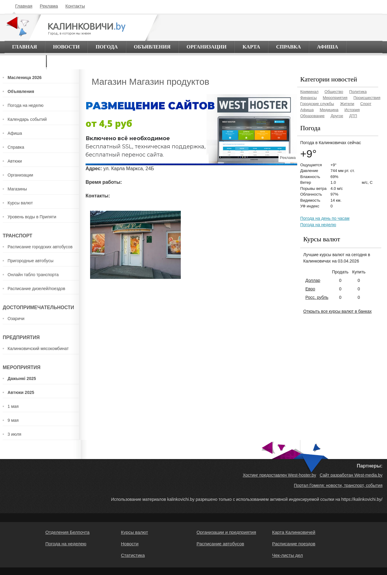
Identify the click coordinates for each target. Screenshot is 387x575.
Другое (337, 116)
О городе (25, 61)
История (351, 109)
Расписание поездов (293, 543)
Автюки (15, 161)
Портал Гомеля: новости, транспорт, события (338, 485)
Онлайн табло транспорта (33, 274)
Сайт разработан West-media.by (351, 475)
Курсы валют (20, 202)
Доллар (312, 280)
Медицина (329, 109)
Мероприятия (335, 97)
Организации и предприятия (226, 532)
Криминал (309, 91)
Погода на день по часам (325, 218)
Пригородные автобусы (31, 260)
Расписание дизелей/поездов (36, 288)
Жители (347, 103)
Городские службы (317, 103)
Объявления (152, 47)
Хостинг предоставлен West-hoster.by (279, 475)
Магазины (17, 189)
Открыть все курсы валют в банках (337, 311)
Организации (206, 47)
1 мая (13, 406)
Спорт (366, 103)
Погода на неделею (65, 543)
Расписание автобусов (220, 543)
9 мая (13, 420)
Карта (251, 47)
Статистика (133, 555)
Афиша (327, 47)
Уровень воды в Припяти (32, 216)
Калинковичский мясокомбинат (38, 348)
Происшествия (366, 97)
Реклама (49, 5)
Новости (66, 47)
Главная (23, 5)
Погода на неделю (26, 105)
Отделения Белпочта (67, 532)
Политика (358, 91)
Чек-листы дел (287, 555)
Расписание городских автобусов (40, 246)
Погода (107, 47)
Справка (288, 47)
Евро (310, 288)
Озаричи (16, 318)
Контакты (75, 5)
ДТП (353, 116)
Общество (333, 91)
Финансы (308, 97)
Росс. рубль (316, 297)
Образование (312, 116)
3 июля (14, 434)
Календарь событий (27, 119)
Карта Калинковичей (293, 532)
